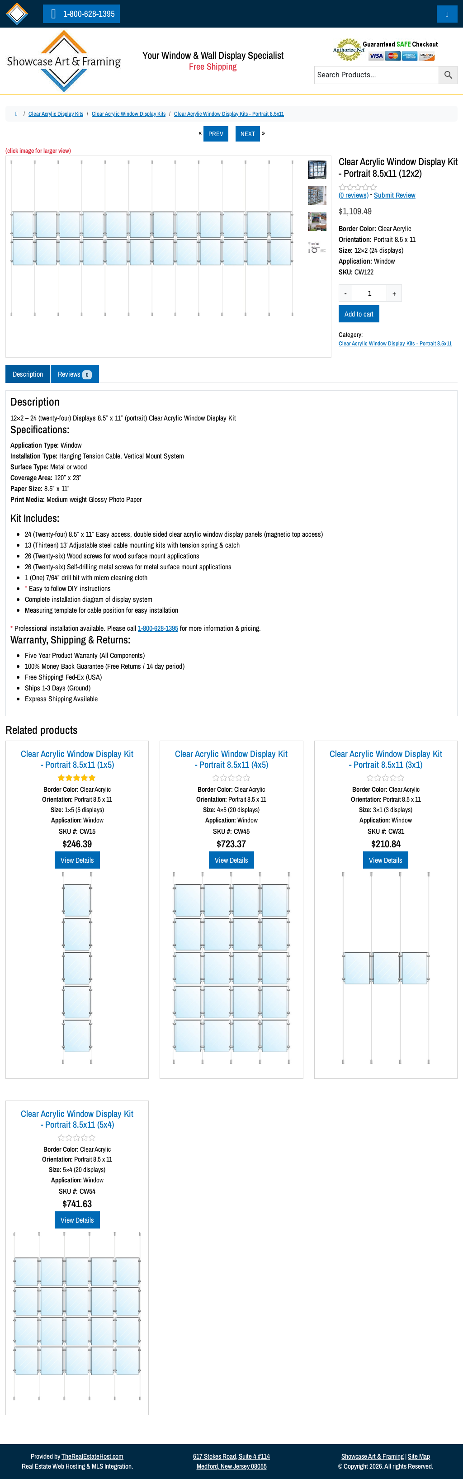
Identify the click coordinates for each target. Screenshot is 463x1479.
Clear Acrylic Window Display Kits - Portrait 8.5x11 (229, 114)
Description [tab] (28, 374)
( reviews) (354, 194)
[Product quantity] (369, 293)
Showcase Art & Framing (372, 1456)
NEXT (248, 133)
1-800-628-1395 (81, 13)
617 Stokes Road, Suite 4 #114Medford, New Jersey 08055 (231, 1461)
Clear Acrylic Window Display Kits (128, 114)
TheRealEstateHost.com (92, 1456)
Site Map (419, 1456)
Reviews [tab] (75, 374)
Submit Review (395, 194)
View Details (77, 860)
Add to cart (359, 314)
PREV (215, 133)
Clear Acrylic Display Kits (55, 114)
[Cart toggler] (447, 14)
